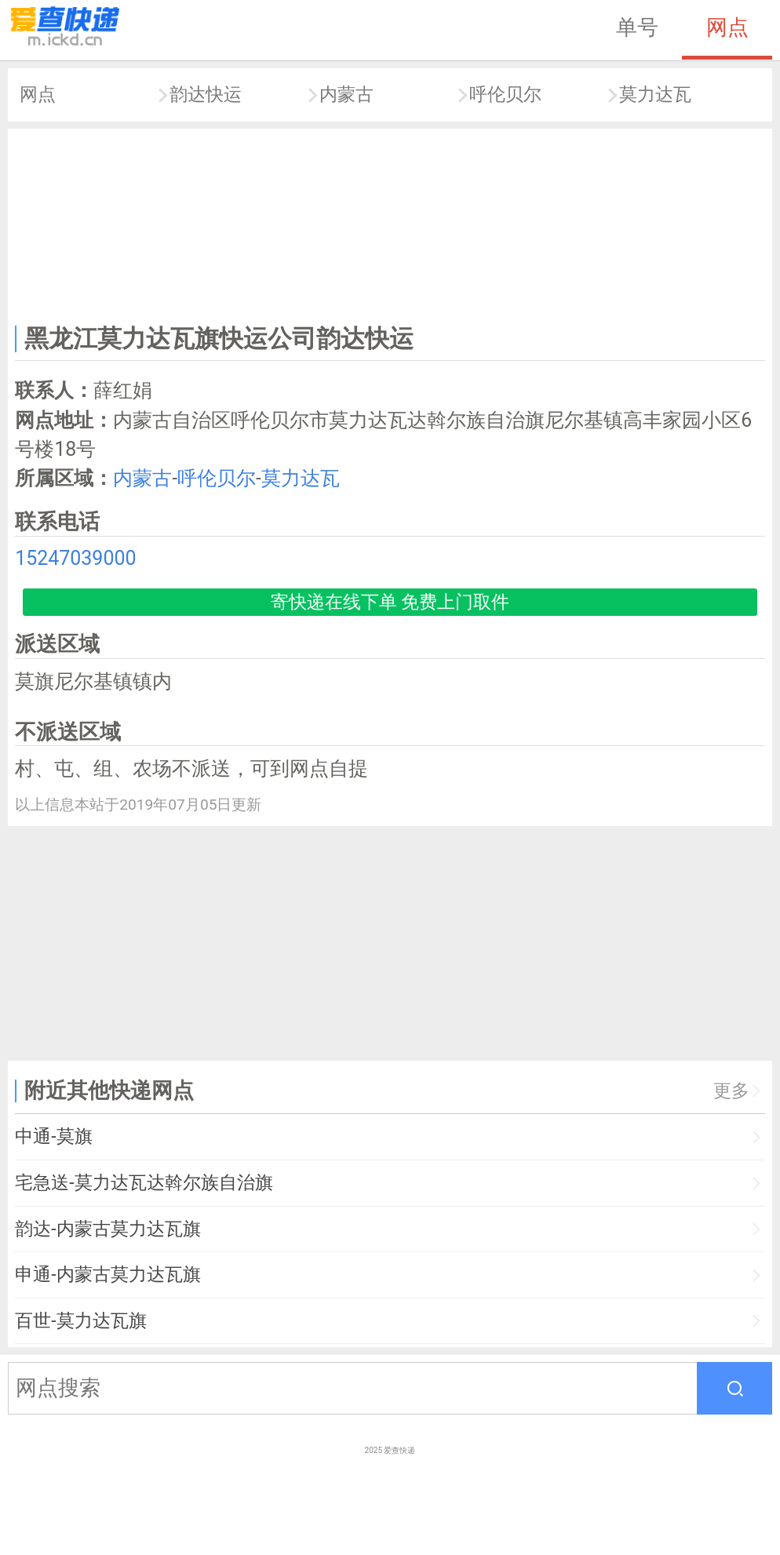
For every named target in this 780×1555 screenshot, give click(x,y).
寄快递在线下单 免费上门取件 (390, 602)
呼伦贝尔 (505, 94)
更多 (731, 1091)
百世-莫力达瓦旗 (80, 1320)
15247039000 (75, 558)
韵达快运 (205, 94)
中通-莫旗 (53, 1136)
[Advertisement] (390, 223)
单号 (637, 27)
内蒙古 (346, 94)
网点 (727, 27)
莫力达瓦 (655, 94)
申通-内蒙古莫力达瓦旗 (107, 1274)
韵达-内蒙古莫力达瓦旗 (107, 1229)
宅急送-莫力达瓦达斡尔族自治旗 (143, 1182)
